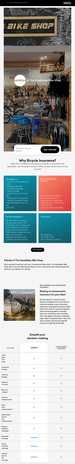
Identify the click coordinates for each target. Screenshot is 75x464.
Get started (50, 149)
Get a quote (37, 250)
